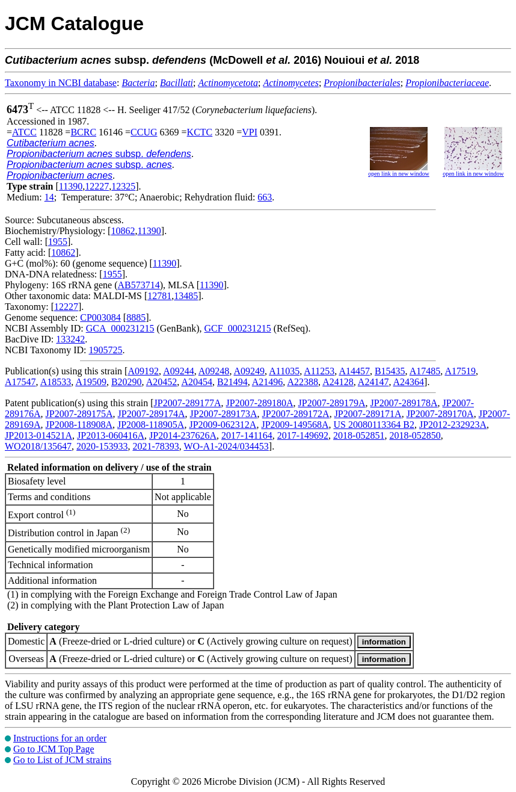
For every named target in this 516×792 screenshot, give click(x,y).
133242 (70, 339)
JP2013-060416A (110, 435)
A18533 (56, 382)
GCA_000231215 (120, 328)
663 (264, 197)
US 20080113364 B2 (373, 424)
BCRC (83, 132)
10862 (123, 231)
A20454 (196, 382)
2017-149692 (302, 435)
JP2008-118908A (79, 424)
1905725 (105, 350)
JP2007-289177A (187, 403)
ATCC (24, 132)
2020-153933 (101, 446)
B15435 (390, 371)
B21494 (232, 382)
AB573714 (139, 285)
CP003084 (100, 317)
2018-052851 (358, 435)
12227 (97, 186)
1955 (57, 242)
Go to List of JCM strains (62, 760)
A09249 (249, 371)
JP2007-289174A (151, 414)
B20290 (126, 382)
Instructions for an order (59, 738)
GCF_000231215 (237, 328)
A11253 (319, 371)
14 (49, 197)
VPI (249, 132)
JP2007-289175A (79, 414)
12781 (159, 296)
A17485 (425, 371)
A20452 (161, 382)
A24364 (409, 382)
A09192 (143, 371)
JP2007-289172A (296, 414)
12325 (123, 186)
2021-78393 (155, 446)
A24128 (338, 382)
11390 (70, 186)
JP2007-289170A (440, 414)
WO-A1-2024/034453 (225, 446)
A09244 (178, 371)
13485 (186, 296)
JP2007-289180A (259, 403)
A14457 (354, 371)
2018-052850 (414, 435)
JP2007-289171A (368, 414)
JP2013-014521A (38, 435)
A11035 (284, 371)
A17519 (460, 371)
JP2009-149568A (294, 424)
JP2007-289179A (332, 403)
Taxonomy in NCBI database (61, 83)
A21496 (267, 382)
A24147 (373, 382)
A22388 (302, 382)
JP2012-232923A (453, 424)
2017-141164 (246, 435)
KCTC (200, 132)
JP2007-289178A (404, 403)
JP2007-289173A (223, 414)
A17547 (20, 382)
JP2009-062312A (222, 424)
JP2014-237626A (183, 435)
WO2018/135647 (38, 446)
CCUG (144, 132)
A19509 (90, 382)
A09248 (214, 371)
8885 (136, 317)
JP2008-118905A (150, 424)
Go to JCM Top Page (53, 749)
